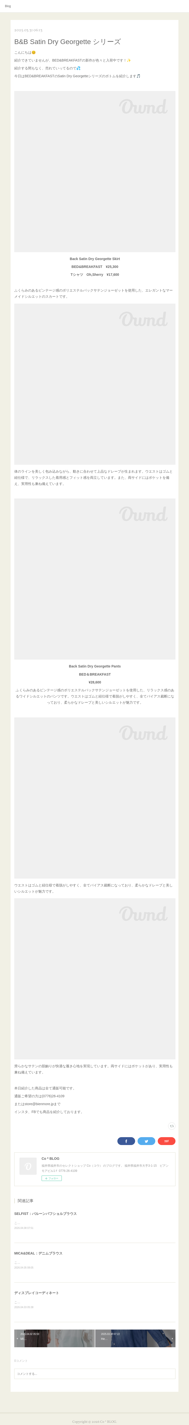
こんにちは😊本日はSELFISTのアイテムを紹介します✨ (52, 1223)
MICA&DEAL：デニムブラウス (38, 1253)
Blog (8, 6)
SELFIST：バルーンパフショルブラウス (45, 1214)
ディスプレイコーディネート (36, 1293)
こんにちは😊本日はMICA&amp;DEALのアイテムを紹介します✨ (57, 1262)
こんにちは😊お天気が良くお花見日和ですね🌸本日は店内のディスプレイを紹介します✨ (74, 1302)
